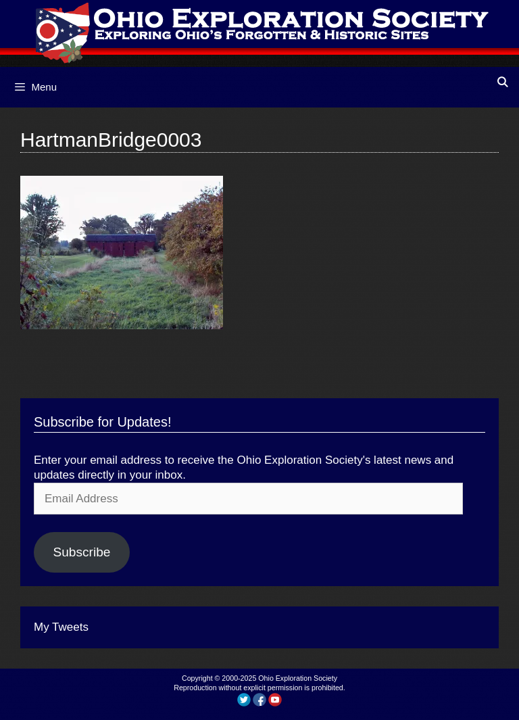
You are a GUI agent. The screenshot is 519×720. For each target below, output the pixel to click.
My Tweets (61, 627)
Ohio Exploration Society (297, 678)
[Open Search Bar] (502, 82)
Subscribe (81, 552)
